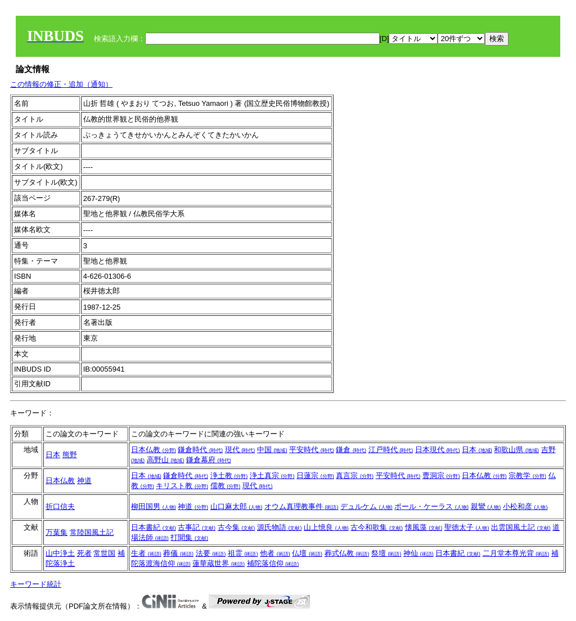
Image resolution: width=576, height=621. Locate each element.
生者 (146, 553)
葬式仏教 (347, 553)
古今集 (236, 527)
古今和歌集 (376, 527)
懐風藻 (424, 527)
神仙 (418, 553)
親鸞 (486, 506)
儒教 (225, 485)
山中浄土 (60, 553)
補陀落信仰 (273, 563)
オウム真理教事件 (301, 506)
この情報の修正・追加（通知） (61, 84)
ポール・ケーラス (431, 506)
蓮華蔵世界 (218, 563)
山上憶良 (326, 527)
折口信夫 (60, 506)
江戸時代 (390, 449)
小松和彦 (525, 506)
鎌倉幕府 (208, 459)
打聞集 (189, 537)
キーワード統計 (35, 584)
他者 (275, 553)
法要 (211, 553)
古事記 (196, 527)
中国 (272, 449)
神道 (84, 480)
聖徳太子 (466, 527)
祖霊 (243, 553)
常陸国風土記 (92, 532)
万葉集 (57, 532)
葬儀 (178, 553)
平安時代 (311, 449)
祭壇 (386, 553)
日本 (53, 454)
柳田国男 (153, 506)
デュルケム (366, 506)
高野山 (165, 459)
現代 (240, 449)
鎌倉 (351, 449)
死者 (84, 553)
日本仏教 (153, 449)
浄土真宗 (272, 475)
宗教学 (527, 475)
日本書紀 (153, 527)
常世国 (104, 553)
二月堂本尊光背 (516, 553)
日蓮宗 (315, 475)
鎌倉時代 (200, 449)
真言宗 (355, 475)
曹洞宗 (441, 475)
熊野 (69, 454)
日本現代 (437, 449)
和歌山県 (516, 449)
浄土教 (229, 475)
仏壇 (307, 553)
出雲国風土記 (521, 527)
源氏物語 (279, 527)
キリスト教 (182, 485)
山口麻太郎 (236, 506)
